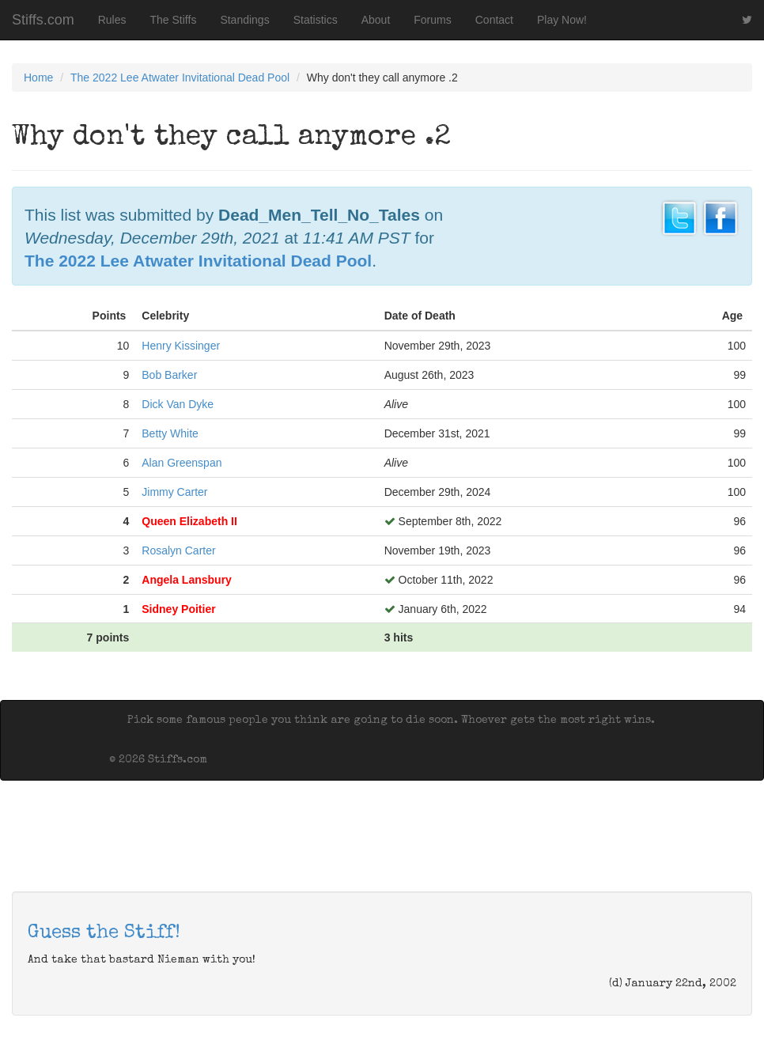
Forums (432, 19)
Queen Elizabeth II (189, 521)
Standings (244, 19)
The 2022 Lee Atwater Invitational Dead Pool (179, 77)
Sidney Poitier (178, 609)
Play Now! (562, 19)
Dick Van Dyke (178, 404)
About (376, 19)
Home (38, 77)
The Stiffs (173, 19)
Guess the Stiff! (104, 933)
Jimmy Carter (174, 492)
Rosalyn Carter (178, 550)
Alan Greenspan (181, 462)
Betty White (170, 433)
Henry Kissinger (181, 345)
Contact (494, 19)
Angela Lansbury (187, 579)
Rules (112, 19)
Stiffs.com (43, 20)
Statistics (315, 19)
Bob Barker (169, 375)
